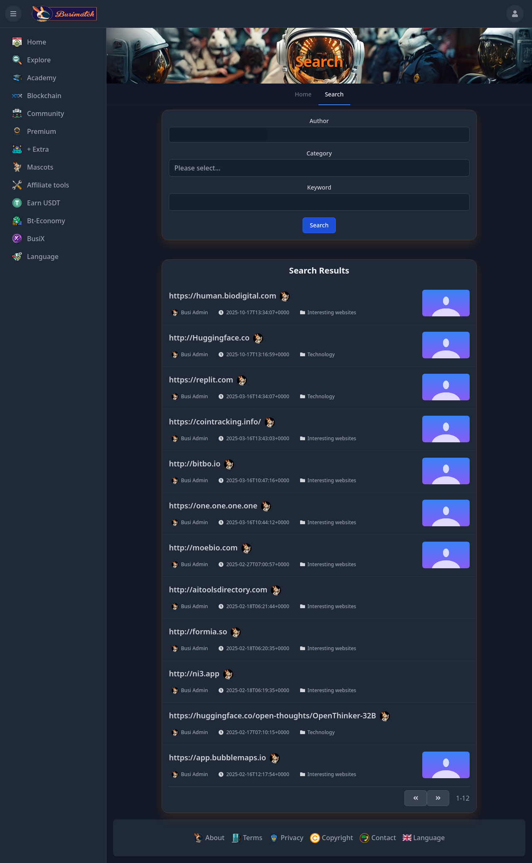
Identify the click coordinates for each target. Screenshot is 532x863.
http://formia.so (198, 631)
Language (424, 837)
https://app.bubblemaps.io (217, 757)
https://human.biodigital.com (222, 295)
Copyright (331, 838)
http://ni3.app (194, 673)
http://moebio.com (203, 547)
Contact (378, 838)
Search (319, 225)
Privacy (286, 838)
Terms (246, 838)
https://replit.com (201, 379)
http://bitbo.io (194, 463)
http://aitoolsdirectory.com (218, 589)
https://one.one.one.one (213, 505)
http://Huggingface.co (209, 337)
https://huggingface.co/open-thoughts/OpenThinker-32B (272, 715)
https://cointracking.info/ (215, 421)
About (209, 838)
